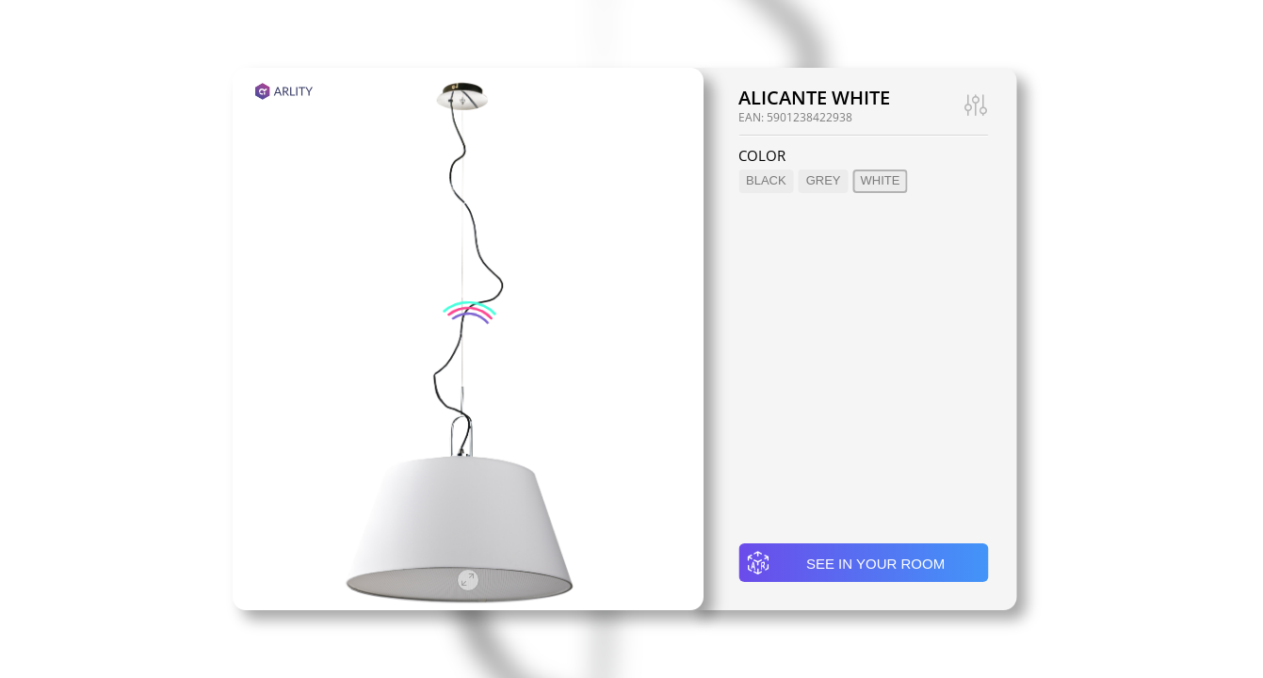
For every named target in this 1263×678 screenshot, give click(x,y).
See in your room (845, 563)
